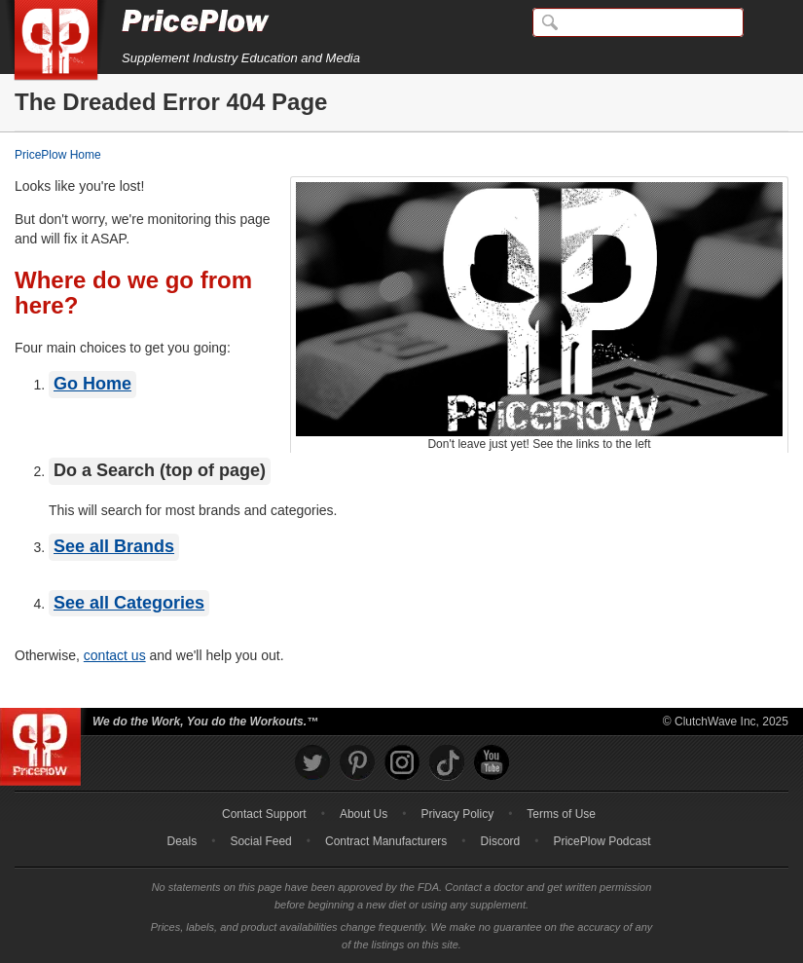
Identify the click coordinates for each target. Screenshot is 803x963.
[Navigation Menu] (768, 23)
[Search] (638, 22)
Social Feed (260, 841)
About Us (363, 814)
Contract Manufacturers (386, 841)
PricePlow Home (58, 155)
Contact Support (264, 814)
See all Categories (129, 602)
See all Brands (114, 546)
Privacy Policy (456, 814)
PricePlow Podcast (601, 841)
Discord (501, 841)
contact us (115, 655)
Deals (182, 841)
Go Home (92, 383)
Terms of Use (561, 814)
